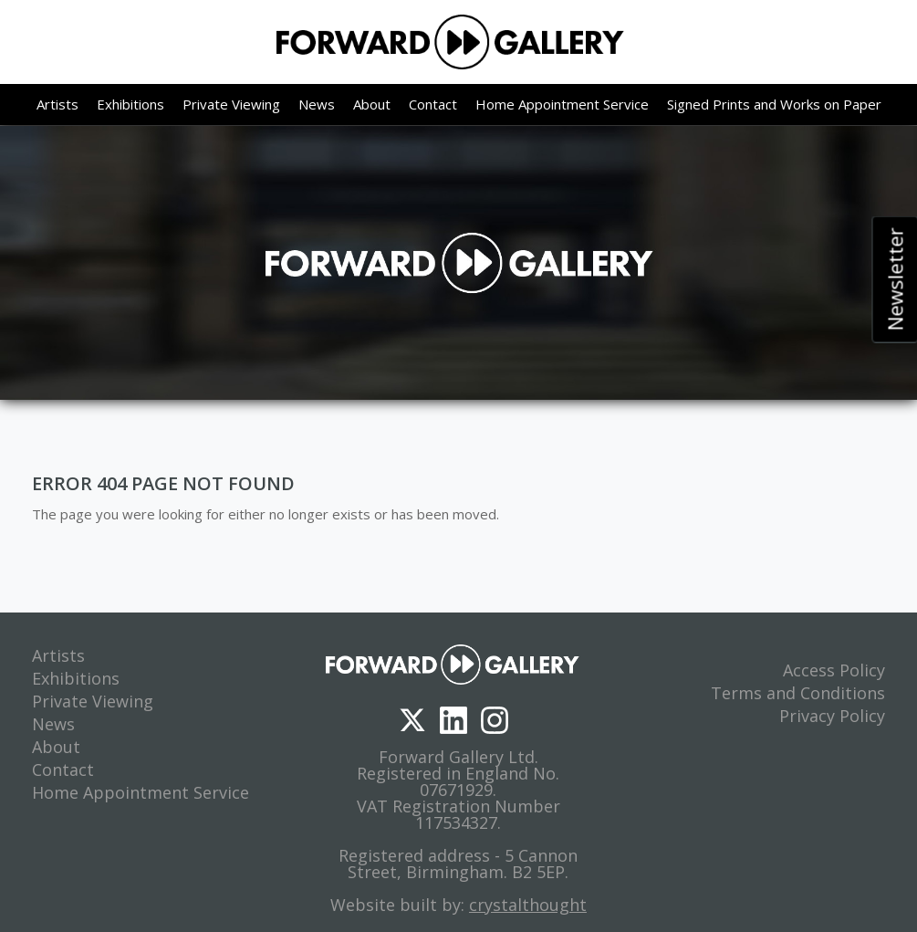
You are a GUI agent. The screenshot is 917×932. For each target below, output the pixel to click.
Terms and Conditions (798, 693)
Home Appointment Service (562, 104)
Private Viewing (231, 104)
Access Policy (834, 670)
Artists (57, 104)
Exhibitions (130, 104)
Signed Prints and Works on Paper (774, 104)
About (372, 104)
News (316, 104)
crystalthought (528, 905)
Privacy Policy (832, 716)
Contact (433, 104)
